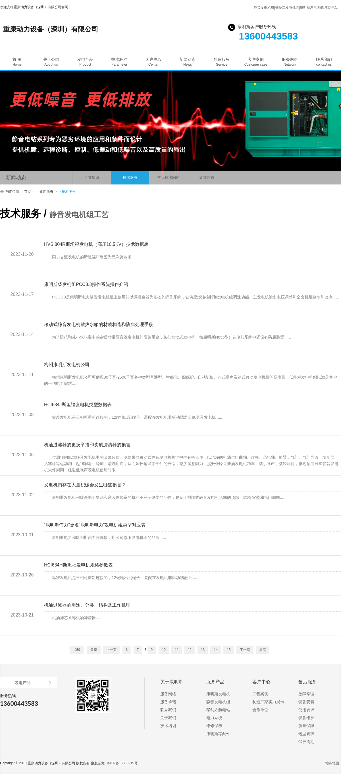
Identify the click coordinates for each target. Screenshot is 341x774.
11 (176, 650)
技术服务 (130, 177)
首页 (27, 192)
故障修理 (306, 694)
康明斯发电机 (218, 694)
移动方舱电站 (218, 709)
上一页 (111, 650)
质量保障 (306, 725)
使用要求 (306, 709)
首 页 (17, 62)
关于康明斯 (171, 681)
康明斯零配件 (218, 733)
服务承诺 (168, 702)
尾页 (262, 650)
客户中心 (153, 62)
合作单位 (260, 709)
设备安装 (306, 702)
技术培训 (168, 725)
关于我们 (168, 717)
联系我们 (324, 62)
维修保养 (214, 725)
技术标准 (119, 62)
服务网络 (290, 62)
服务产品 (215, 681)
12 (190, 650)
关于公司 (51, 62)
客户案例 (256, 62)
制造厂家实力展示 (268, 702)
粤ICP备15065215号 (122, 763)
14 (215, 650)
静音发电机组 (218, 702)
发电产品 (85, 62)
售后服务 (222, 62)
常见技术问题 (168, 177)
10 (164, 650)
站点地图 (332, 763)
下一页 (245, 650)
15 (228, 650)
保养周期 (306, 741)
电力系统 (214, 717)
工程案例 (260, 694)
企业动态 (206, 177)
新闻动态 (187, 62)
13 (203, 650)
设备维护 (306, 717)
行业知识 (91, 177)
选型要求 (306, 733)
